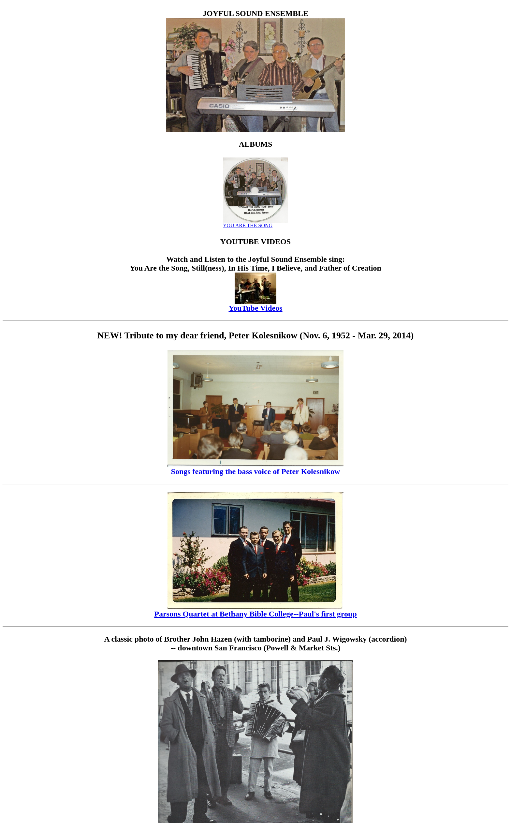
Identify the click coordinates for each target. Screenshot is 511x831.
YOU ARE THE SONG (255, 223)
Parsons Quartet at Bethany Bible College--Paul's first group (255, 610)
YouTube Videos (255, 304)
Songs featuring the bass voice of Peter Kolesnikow (255, 468)
